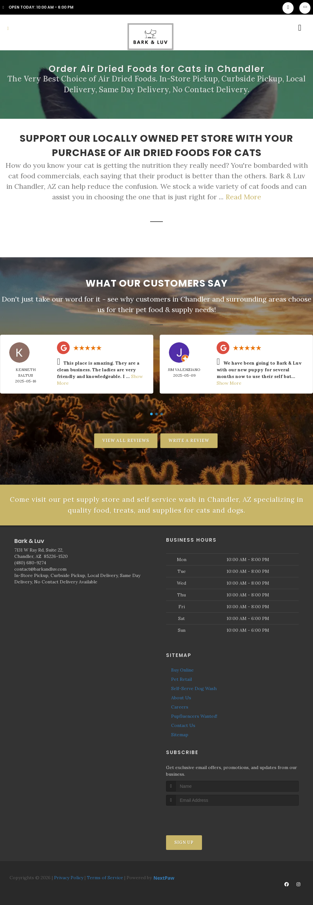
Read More (243, 196)
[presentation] (200, 818)
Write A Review (189, 440)
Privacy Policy (68, 878)
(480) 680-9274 (30, 564)
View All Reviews (125, 440)
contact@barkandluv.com (40, 570)
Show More (229, 383)
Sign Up (184, 843)
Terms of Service (105, 878)
